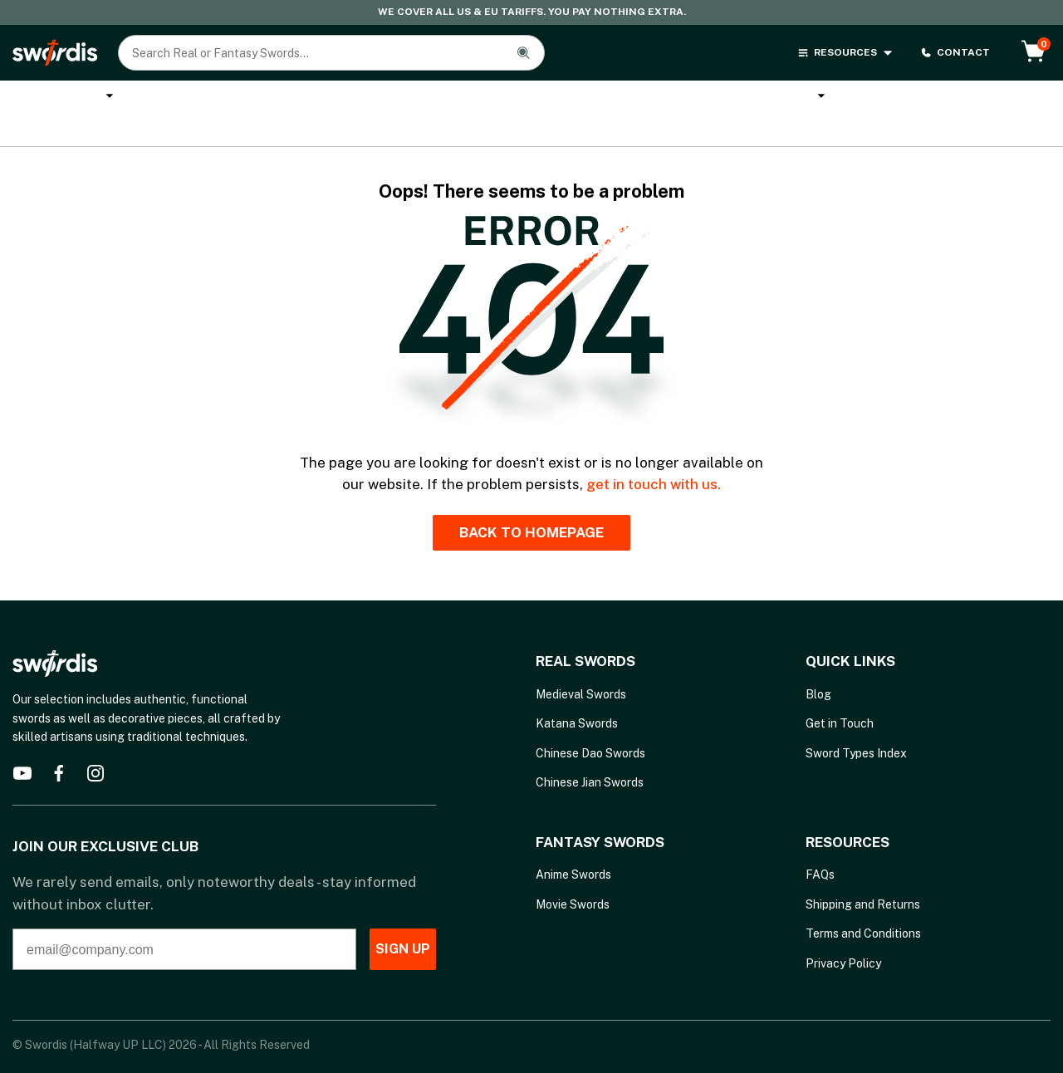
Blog (818, 665)
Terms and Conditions (863, 904)
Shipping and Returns (863, 874)
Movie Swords (573, 874)
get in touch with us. (653, 455)
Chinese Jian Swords (590, 753)
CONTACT (955, 53)
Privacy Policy (843, 933)
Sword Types (918, 98)
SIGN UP (373, 920)
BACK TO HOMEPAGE (531, 503)
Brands (818, 98)
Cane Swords (448, 98)
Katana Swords (190, 98)
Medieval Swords (581, 665)
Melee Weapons (703, 97)
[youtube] (22, 743)
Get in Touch (840, 694)
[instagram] (95, 743)
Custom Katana (322, 98)
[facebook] (59, 743)
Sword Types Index (856, 724)
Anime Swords (568, 98)
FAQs (820, 845)
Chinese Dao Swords (590, 724)
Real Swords (58, 97)
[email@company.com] (155, 920)
